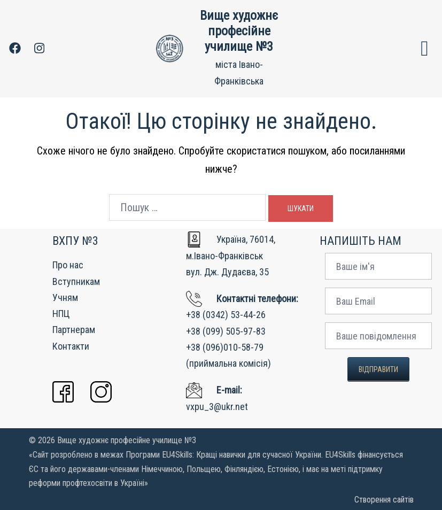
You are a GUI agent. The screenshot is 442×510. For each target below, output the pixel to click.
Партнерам (73, 329)
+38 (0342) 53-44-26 (226, 314)
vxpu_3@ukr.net (217, 406)
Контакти (70, 346)
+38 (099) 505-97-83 (226, 331)
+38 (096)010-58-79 (224, 347)
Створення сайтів (384, 499)
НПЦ (60, 313)
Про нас (67, 265)
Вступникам (76, 281)
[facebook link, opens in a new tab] (14, 48)
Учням (65, 297)
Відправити (378, 369)
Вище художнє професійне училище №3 (239, 31)
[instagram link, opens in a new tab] (38, 48)
